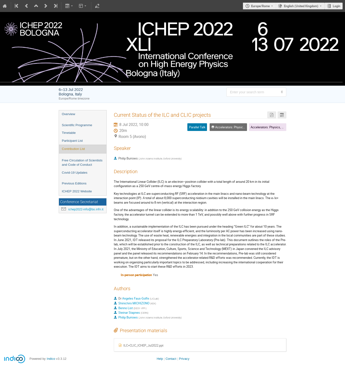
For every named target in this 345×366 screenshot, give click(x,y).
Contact (171, 359)
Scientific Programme (77, 125)
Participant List (72, 140)
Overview (68, 114)
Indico (51, 359)
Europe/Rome (260, 6)
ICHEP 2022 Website (77, 191)
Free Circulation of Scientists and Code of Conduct (82, 163)
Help (160, 359)
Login (336, 6)
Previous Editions (74, 183)
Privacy (184, 359)
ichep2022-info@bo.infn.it (86, 209)
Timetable (69, 133)
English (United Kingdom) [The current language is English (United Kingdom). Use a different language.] (301, 6)
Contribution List (73, 149)
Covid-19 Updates (74, 172)
